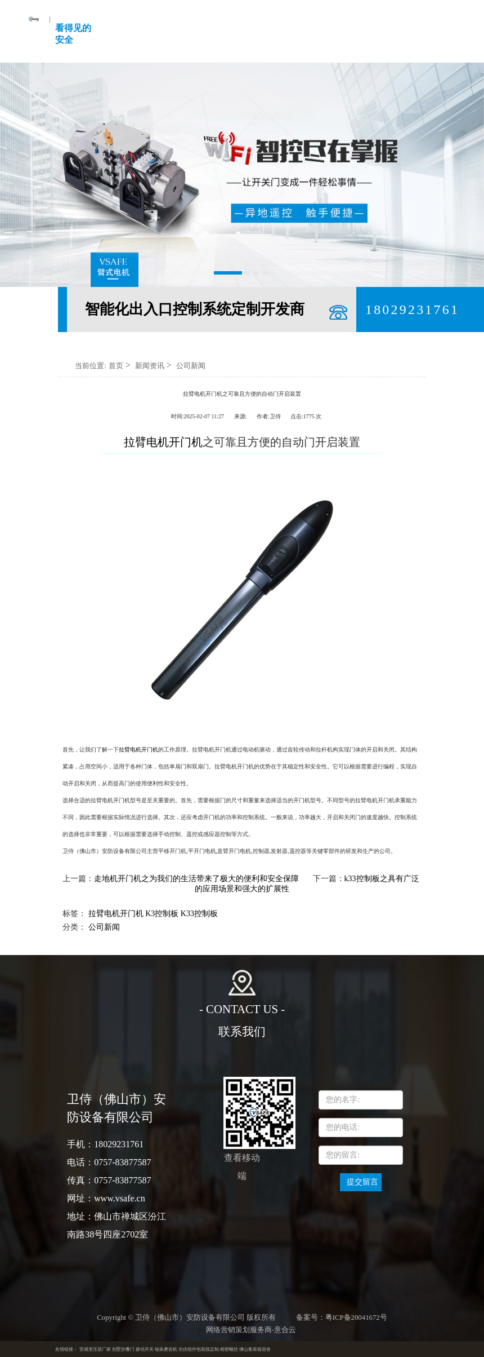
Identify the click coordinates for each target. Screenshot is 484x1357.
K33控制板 (199, 913)
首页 (116, 365)
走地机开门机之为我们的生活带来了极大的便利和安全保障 (196, 878)
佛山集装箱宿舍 (255, 1349)
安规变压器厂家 (95, 1349)
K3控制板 (161, 913)
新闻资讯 (149, 365)
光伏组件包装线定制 (198, 1349)
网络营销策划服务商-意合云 (251, 1330)
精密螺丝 (229, 1349)
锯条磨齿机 (166, 1349)
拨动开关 (145, 1349)
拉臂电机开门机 (138, 749)
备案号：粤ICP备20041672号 (341, 1317)
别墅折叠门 (123, 1349)
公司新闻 (190, 365)
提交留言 (362, 1182)
